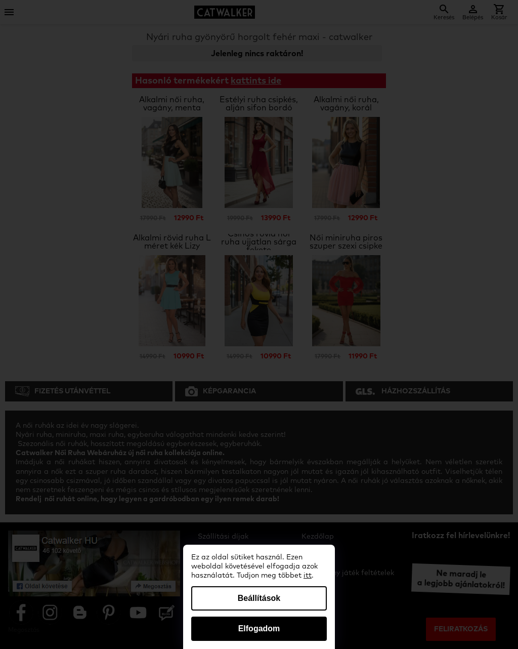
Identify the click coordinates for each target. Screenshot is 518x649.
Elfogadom (259, 628)
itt (308, 575)
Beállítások (259, 598)
